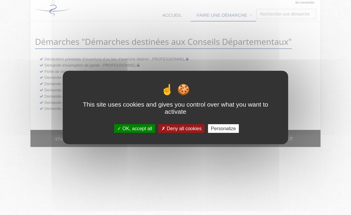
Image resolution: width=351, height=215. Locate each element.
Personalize (223, 128)
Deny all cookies (181, 128)
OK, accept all (134, 128)
